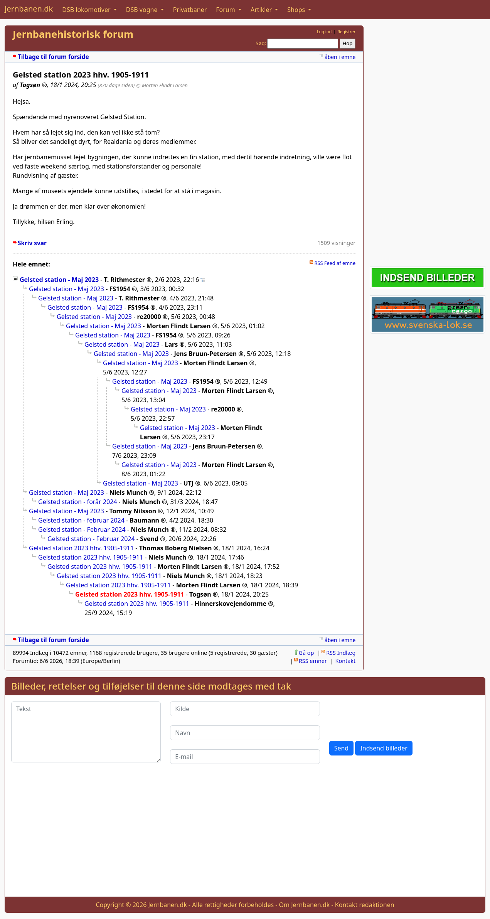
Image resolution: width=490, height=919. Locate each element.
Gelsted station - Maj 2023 (59, 279)
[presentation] (387, 716)
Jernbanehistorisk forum (73, 34)
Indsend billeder (383, 748)
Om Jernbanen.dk (304, 904)
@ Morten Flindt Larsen (162, 85)
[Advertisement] (427, 141)
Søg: (261, 43)
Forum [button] (226, 9)
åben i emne (340, 57)
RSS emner (313, 660)
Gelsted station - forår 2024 (77, 501)
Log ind (324, 31)
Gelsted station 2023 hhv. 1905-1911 (81, 548)
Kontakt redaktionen (364, 904)
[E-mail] (245, 756)
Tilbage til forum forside (53, 57)
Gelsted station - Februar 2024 (82, 529)
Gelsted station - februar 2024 (81, 520)
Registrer (346, 31)
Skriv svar (32, 243)
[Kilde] (245, 708)
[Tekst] (86, 731)
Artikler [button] (262, 9)
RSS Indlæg (340, 652)
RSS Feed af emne (334, 263)
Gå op (306, 652)
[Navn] (245, 732)
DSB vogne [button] (142, 9)
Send (341, 748)
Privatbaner (190, 9)
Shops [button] (296, 9)
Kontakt (345, 660)
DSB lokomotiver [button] (87, 9)
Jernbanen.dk (29, 8)
